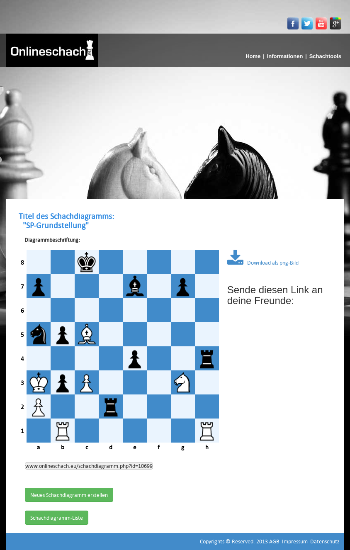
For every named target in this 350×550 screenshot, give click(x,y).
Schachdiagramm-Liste (56, 517)
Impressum (295, 541)
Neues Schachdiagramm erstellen (69, 495)
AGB (274, 541)
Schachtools (325, 56)
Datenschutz (325, 541)
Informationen (285, 56)
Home (252, 56)
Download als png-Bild (263, 262)
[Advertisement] (175, 129)
